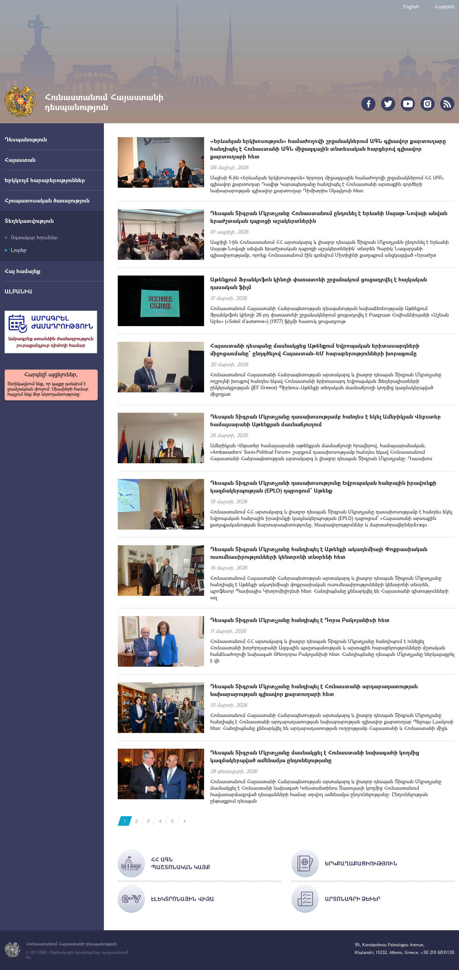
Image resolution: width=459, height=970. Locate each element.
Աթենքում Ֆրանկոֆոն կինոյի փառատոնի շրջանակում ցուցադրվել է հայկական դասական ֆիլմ (318, 283)
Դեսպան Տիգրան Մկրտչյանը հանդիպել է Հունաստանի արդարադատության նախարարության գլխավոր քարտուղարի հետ (314, 690)
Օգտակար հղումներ (34, 237)
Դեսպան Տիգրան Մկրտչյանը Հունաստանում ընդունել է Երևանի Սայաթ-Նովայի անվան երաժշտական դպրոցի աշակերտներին (328, 216)
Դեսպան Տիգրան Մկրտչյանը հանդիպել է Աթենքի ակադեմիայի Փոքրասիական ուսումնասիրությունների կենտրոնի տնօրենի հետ (318, 552)
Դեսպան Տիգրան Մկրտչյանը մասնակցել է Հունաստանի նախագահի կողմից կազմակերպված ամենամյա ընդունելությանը (314, 756)
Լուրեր (19, 250)
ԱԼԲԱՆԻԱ (18, 291)
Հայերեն (444, 6)
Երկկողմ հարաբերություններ (45, 180)
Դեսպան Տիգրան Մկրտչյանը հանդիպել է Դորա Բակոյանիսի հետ (300, 620)
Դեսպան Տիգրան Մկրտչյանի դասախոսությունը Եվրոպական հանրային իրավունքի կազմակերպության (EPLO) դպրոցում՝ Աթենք (323, 486)
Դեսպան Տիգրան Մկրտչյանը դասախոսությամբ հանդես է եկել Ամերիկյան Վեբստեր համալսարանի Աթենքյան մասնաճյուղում (325, 420)
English (411, 6)
